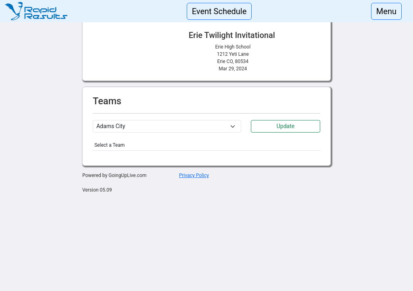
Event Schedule (219, 11)
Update (285, 126)
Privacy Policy (194, 175)
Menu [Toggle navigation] (386, 11)
